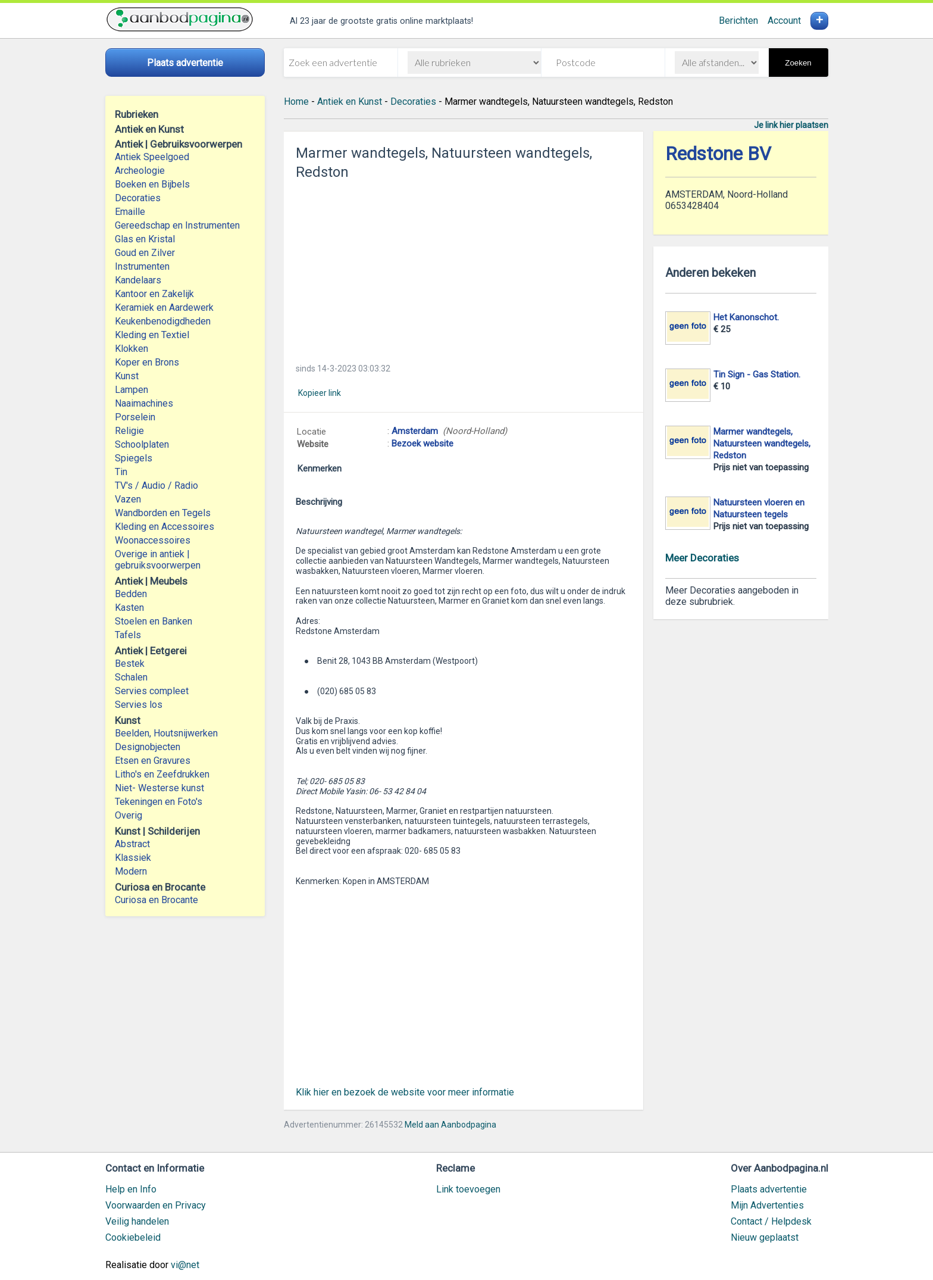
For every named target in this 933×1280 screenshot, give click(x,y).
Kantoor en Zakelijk (154, 293)
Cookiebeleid (133, 1237)
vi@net (185, 1264)
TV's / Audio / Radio (156, 485)
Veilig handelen (137, 1221)
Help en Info (130, 1189)
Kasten (129, 607)
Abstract (132, 844)
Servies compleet (152, 691)
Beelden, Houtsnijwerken (166, 733)
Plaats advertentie (769, 1189)
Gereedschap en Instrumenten (177, 225)
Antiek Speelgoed (152, 157)
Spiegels (133, 458)
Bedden (131, 594)
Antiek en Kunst (349, 101)
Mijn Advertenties (767, 1205)
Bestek (130, 663)
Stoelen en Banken (153, 621)
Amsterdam (415, 431)
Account (784, 20)
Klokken (131, 348)
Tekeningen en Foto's (158, 801)
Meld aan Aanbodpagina (450, 1124)
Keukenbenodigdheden (163, 321)
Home (296, 101)
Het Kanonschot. (746, 317)
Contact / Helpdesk (771, 1221)
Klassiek (133, 857)
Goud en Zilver (145, 252)
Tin (121, 471)
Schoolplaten (142, 444)
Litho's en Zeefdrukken (162, 774)
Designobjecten (147, 747)
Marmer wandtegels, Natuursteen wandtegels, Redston (761, 443)
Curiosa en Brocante (156, 900)
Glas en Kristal (145, 239)
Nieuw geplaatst (765, 1237)
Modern (131, 871)
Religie (129, 430)
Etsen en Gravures (152, 760)
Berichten (738, 20)
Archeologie (140, 170)
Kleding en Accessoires (164, 526)
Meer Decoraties (702, 558)
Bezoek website (422, 443)
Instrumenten (142, 266)
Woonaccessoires (152, 540)
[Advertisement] (463, 268)
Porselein (135, 417)
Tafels (128, 635)
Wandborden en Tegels (163, 513)
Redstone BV (718, 154)
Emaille (130, 211)
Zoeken (798, 62)
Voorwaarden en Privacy (155, 1205)
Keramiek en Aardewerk (164, 307)
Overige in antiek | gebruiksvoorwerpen (158, 559)
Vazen (128, 499)
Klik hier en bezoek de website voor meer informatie (405, 1092)
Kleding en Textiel (152, 335)
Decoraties (138, 198)
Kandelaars (138, 280)
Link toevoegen (468, 1189)
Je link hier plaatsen (791, 125)
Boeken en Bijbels (152, 184)
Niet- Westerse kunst (159, 788)
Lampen (131, 389)
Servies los (138, 704)
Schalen (131, 677)
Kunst (127, 376)
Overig (128, 815)
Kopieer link (319, 393)
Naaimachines (144, 403)
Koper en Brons (147, 362)
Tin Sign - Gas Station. (756, 374)
